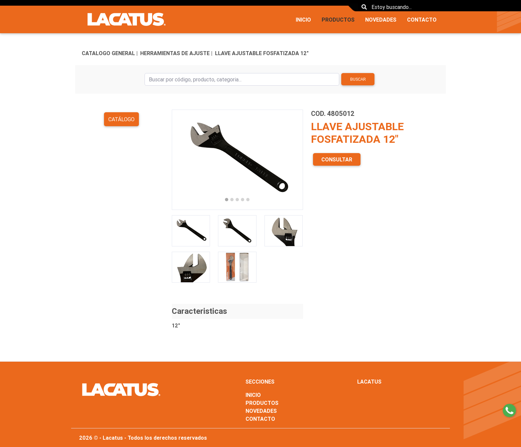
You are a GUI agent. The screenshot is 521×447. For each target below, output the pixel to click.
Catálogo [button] (121, 119)
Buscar (358, 79)
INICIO (303, 19)
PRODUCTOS (338, 19)
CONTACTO (422, 19)
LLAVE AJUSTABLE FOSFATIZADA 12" (262, 53)
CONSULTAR (336, 159)
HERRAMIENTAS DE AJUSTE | (176, 53)
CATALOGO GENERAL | (110, 53)
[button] (181, 160)
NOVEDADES (380, 19)
